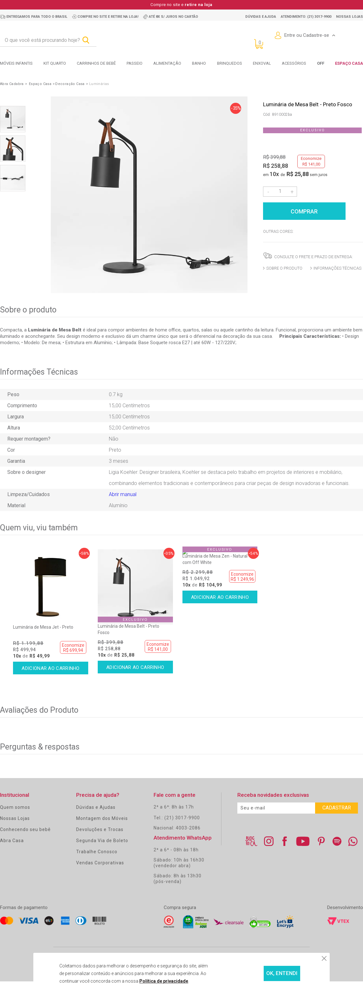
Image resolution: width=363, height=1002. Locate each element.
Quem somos (15, 816)
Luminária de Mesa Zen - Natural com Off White (215, 638)
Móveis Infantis (16, 63)
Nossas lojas (349, 17)
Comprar (313, 210)
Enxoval (262, 63)
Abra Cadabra (12, 84)
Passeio (134, 63)
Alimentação (167, 63)
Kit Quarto (54, 63)
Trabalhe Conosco (96, 860)
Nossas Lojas (15, 827)
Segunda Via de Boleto (102, 849)
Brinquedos (229, 63)
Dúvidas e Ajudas (96, 816)
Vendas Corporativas (100, 871)
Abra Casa (12, 849)
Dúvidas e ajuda (260, 17)
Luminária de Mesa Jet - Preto (43, 636)
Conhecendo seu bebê (25, 838)
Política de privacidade (149, 981)
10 (274, 174)
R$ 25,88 (298, 174)
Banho (199, 63)
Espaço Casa (349, 63)
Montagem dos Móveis (102, 827)
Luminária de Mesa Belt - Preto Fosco (128, 638)
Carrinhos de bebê (96, 63)
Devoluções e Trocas (99, 838)
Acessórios (294, 63)
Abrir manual (122, 494)
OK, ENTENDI (265, 973)
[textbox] (48, 40)
